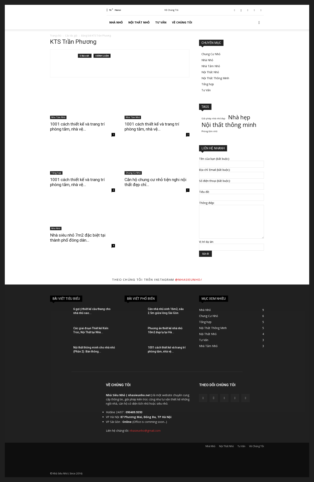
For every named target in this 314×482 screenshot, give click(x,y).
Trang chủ (55, 35)
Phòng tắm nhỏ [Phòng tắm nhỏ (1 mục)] (209, 131)
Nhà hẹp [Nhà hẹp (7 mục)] (239, 117)
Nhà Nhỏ (116, 22)
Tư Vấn (160, 22)
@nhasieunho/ (188, 279)
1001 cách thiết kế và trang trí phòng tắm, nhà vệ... (77, 127)
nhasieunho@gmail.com (145, 430)
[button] (259, 23)
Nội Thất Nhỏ (139, 22)
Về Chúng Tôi (171, 9)
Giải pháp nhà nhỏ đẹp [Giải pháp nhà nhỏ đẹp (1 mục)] (213, 118)
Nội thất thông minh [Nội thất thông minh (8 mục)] (228, 125)
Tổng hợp (56, 172)
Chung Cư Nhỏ (133, 172)
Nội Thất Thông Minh (215, 78)
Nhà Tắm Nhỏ (58, 117)
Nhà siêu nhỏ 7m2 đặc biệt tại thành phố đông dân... (78, 238)
